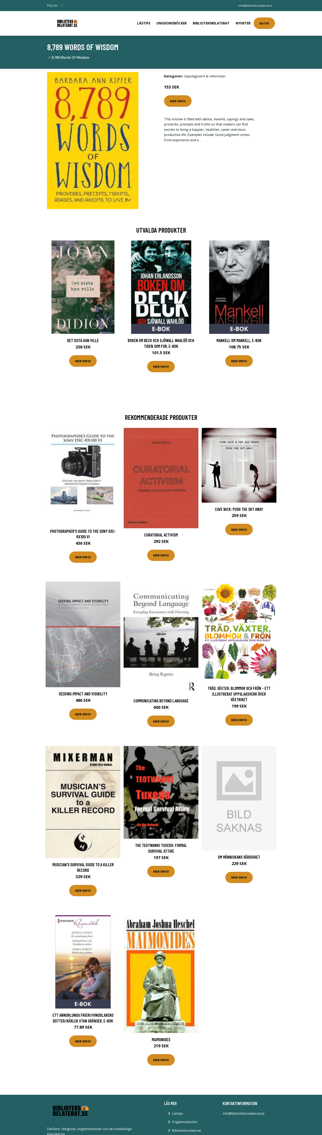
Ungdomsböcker (171, 22)
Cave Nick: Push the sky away (239, 506)
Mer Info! (178, 98)
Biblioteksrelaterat (211, 22)
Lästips (143, 22)
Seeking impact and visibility (83, 690)
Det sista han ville (83, 337)
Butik (264, 22)
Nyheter (243, 22)
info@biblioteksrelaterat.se (254, 5)
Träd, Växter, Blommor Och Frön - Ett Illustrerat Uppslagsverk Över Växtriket (239, 691)
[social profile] (62, 5)
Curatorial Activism (161, 531)
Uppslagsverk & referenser (205, 73)
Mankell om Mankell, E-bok (239, 337)
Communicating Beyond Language (161, 697)
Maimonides (161, 1036)
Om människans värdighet (239, 854)
